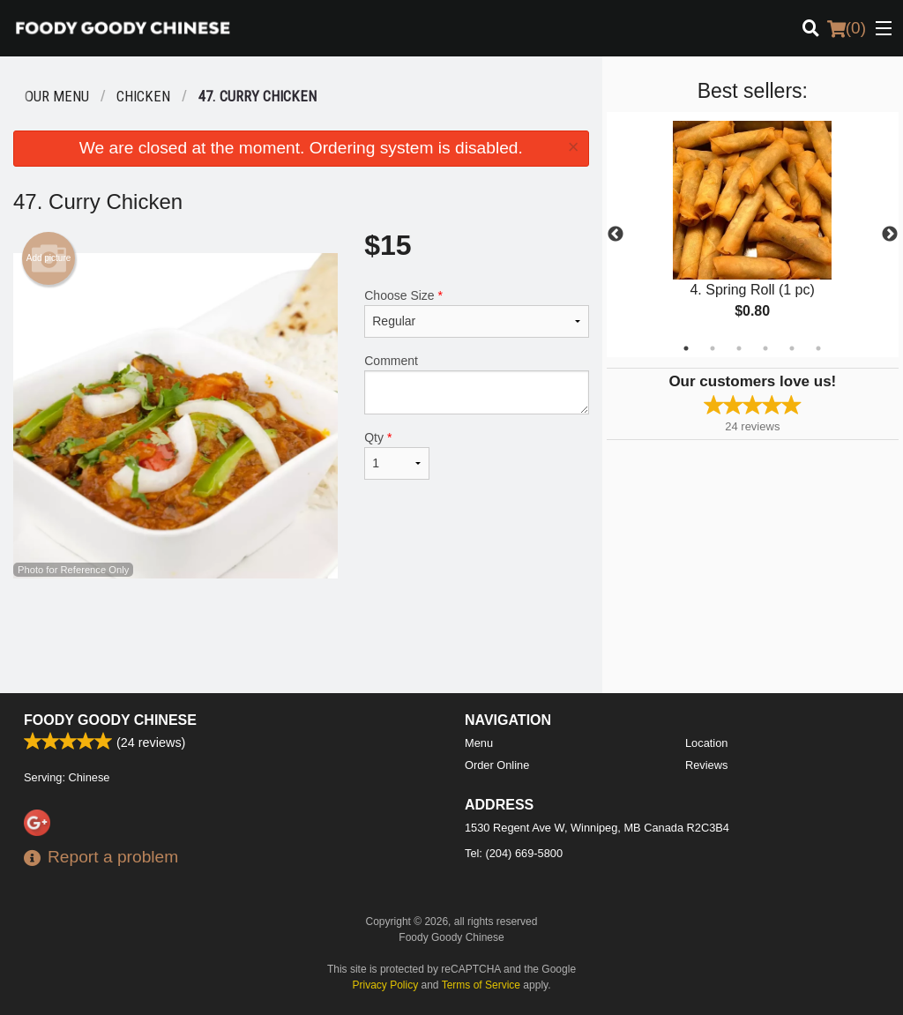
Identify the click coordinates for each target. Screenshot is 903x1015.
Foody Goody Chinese (110, 720)
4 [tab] (765, 348)
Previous (615, 234)
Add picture (48, 258)
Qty (396, 455)
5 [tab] (792, 348)
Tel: (514, 853)
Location (706, 743)
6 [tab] (818, 348)
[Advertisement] (301, 636)
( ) (846, 28)
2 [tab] (712, 348)
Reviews (706, 765)
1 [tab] (686, 348)
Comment (476, 384)
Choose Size (476, 313)
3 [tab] (739, 348)
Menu (479, 743)
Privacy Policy (386, 985)
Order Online (497, 765)
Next (890, 234)
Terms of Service (481, 985)
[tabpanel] (752, 234)
